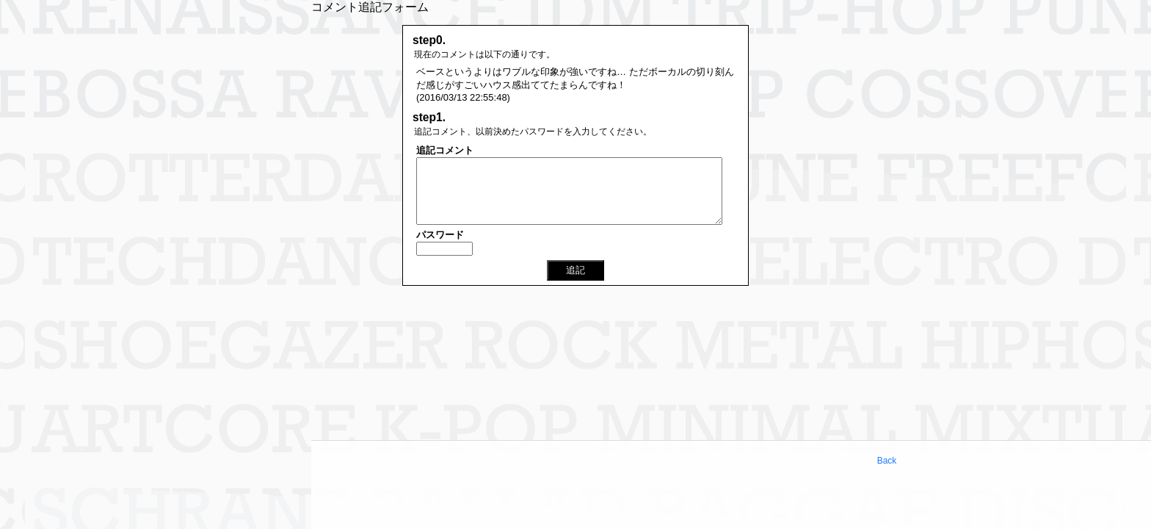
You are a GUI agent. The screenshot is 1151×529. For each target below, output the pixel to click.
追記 (575, 270)
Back (887, 461)
